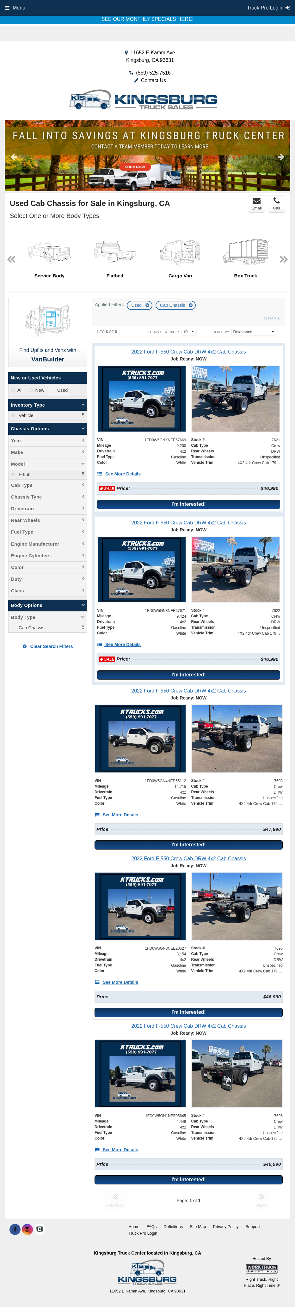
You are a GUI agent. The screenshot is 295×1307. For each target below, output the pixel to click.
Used (137, 305)
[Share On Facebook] (15, 1229)
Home (133, 1226)
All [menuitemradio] (19, 390)
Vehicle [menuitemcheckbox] (25, 415)
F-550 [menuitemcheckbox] (24, 474)
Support (252, 1226)
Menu (15, 7)
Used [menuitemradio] (62, 390)
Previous (14, 156)
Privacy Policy (225, 1226)
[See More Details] (119, 473)
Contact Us (150, 80)
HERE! (185, 19)
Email (256, 204)
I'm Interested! (188, 504)
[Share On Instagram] (27, 1229)
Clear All (272, 318)
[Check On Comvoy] (39, 1229)
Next (281, 156)
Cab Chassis (173, 305)
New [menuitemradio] (39, 390)
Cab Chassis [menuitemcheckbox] (31, 627)
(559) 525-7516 (153, 73)
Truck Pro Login (142, 1233)
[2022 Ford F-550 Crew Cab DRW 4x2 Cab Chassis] (188, 351)
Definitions (173, 1226)
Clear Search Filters (48, 646)
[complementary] (276, 1288)
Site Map (198, 1226)
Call (276, 204)
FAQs (151, 1226)
